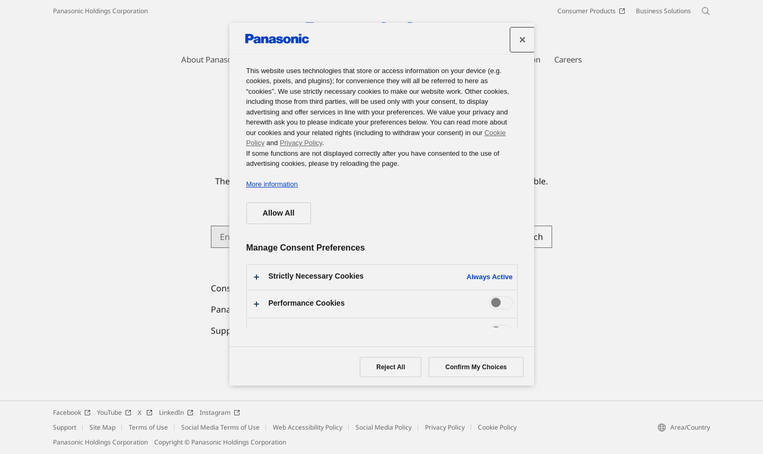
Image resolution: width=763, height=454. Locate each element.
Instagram (220, 412)
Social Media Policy (384, 427)
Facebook (72, 412)
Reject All (390, 367)
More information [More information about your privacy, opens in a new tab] (272, 184)
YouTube (114, 412)
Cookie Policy (497, 427)
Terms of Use (148, 427)
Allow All (279, 213)
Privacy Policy (445, 427)
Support (64, 427)
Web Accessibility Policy (307, 427)
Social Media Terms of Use (220, 427)
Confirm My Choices (476, 367)
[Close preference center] (522, 39)
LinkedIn (176, 412)
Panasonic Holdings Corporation (100, 10)
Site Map (103, 427)
